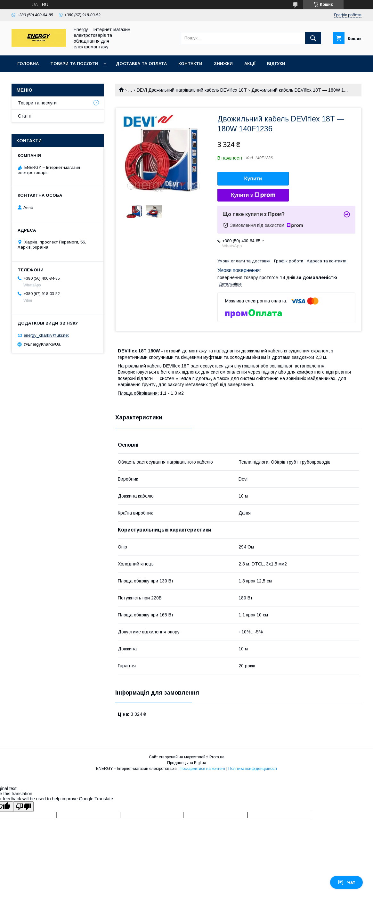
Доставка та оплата (141, 63)
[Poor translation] (23, 806)
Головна (28, 63)
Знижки (223, 63)
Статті (24, 116)
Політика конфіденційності (252, 768)
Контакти (190, 63)
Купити (253, 178)
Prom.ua (216, 757)
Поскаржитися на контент (202, 768)
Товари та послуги (74, 63)
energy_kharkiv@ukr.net (46, 335)
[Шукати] (313, 38)
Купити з (253, 195)
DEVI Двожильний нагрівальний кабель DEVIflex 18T (192, 90)
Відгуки (276, 63)
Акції (249, 63)
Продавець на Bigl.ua (186, 763)
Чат (346, 882)
